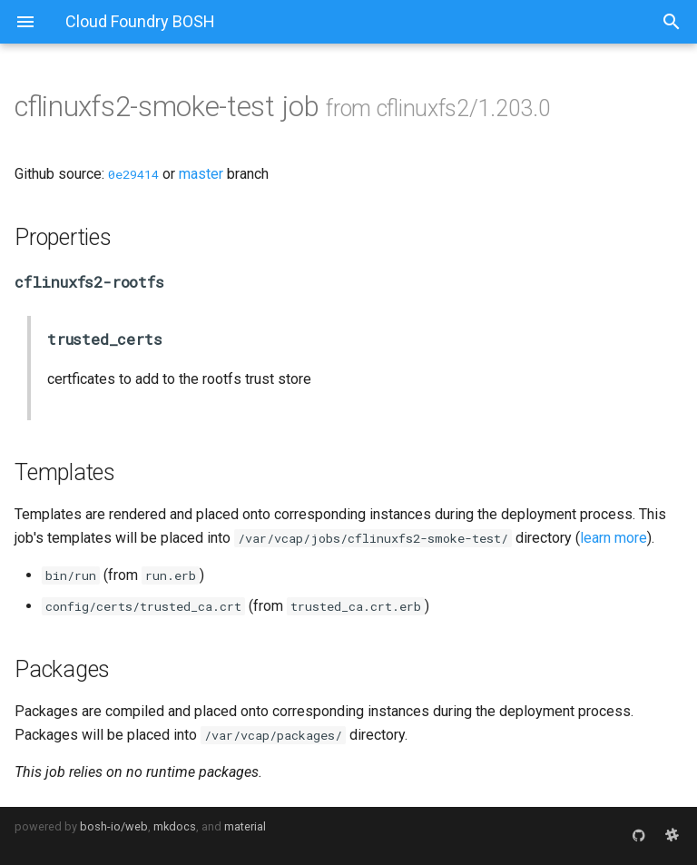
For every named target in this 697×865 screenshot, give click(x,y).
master (201, 173)
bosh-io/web (114, 826)
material (245, 826)
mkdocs (174, 826)
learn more (613, 537)
